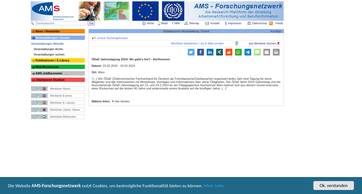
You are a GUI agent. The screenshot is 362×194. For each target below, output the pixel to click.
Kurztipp (275, 31)
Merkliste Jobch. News (65, 109)
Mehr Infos (214, 186)
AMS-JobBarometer (48, 73)
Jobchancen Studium (50, 79)
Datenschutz (260, 23)
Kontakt (215, 23)
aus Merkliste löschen (264, 43)
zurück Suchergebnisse (110, 38)
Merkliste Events (61, 95)
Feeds (280, 23)
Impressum (235, 23)
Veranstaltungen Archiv (48, 49)
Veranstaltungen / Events (52, 37)
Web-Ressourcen (47, 66)
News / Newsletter (47, 31)
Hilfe (177, 23)
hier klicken (122, 101)
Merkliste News (60, 88)
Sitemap (194, 23)
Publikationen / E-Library (52, 60)
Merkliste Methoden (63, 116)
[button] (200, 52)
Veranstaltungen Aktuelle (47, 43)
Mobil (164, 23)
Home (150, 23)
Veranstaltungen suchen (49, 54)
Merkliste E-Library (62, 102)
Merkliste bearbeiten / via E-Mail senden (197, 43)
